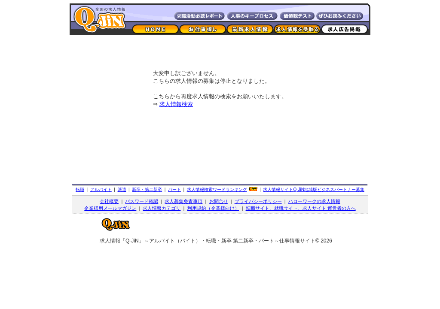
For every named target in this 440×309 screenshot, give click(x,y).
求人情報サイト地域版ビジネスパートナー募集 (313, 189)
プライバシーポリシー (258, 201)
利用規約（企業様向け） (213, 208)
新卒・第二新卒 (147, 189)
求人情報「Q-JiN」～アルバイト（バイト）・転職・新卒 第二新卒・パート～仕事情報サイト (207, 241)
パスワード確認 (141, 201)
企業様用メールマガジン (110, 208)
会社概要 (109, 201)
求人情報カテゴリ (161, 208)
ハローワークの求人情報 (314, 201)
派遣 (122, 189)
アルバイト (101, 189)
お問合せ (218, 201)
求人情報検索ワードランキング (217, 189)
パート (174, 189)
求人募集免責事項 (183, 201)
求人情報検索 (176, 104)
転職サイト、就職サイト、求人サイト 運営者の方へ (301, 208)
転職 (80, 189)
